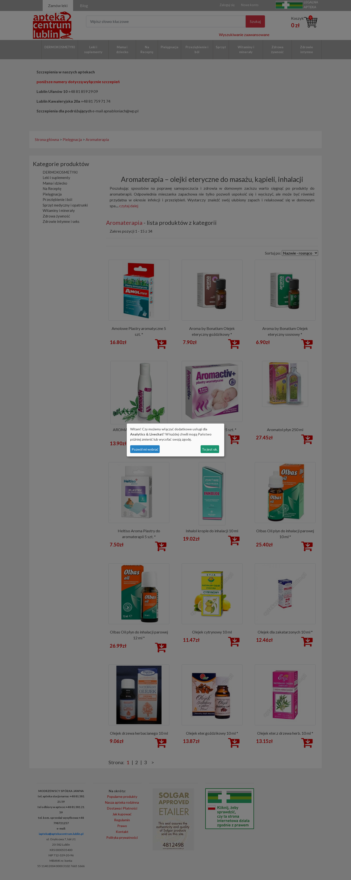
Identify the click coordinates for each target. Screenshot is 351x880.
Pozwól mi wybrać (145, 449)
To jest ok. (210, 449)
